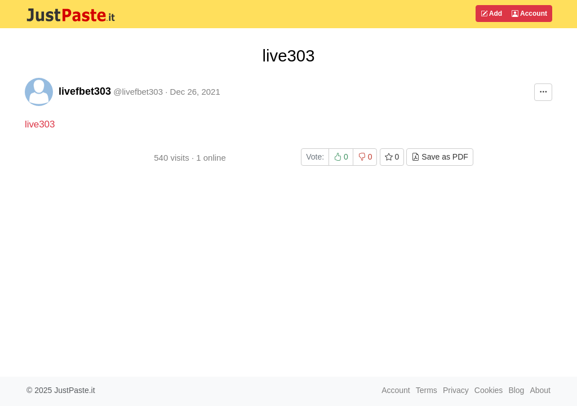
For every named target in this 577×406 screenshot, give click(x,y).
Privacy (456, 390)
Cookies (488, 390)
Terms (426, 390)
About (540, 390)
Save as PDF (439, 156)
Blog (516, 390)
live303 (40, 124)
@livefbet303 (138, 91)
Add (491, 13)
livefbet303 (85, 91)
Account (529, 13)
